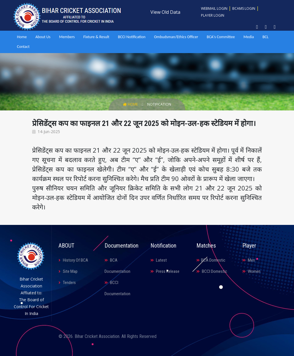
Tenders (67, 282)
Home (22, 36)
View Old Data (165, 12)
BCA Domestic (210, 260)
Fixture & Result (96, 36)
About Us (43, 36)
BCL (265, 36)
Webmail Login (214, 8)
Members (67, 36)
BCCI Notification (132, 36)
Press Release (164, 271)
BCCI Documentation (117, 288)
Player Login (212, 15)
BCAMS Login (243, 8)
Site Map (68, 271)
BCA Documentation (117, 266)
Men (248, 260)
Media (248, 36)
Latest (158, 260)
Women (251, 271)
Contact (23, 46)
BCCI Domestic (211, 271)
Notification (159, 104)
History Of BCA (73, 260)
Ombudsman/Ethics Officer (176, 36)
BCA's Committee (221, 36)
